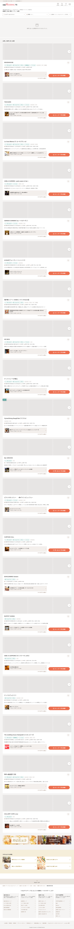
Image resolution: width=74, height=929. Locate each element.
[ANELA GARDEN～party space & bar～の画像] (37, 170)
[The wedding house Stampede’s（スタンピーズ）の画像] (37, 724)
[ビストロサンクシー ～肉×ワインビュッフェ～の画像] (37, 486)
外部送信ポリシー (30, 923)
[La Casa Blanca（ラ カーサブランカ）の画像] (37, 131)
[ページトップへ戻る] (37, 881)
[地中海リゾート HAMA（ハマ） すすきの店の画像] (37, 289)
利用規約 (10, 923)
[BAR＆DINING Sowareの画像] (37, 566)
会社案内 (6, 923)
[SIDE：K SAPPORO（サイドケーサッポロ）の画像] (37, 645)
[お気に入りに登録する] (68, 62)
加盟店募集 (44, 923)
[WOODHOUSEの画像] (37, 51)
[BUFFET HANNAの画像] (37, 605)
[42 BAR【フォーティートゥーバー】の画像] (37, 249)
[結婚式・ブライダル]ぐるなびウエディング (10, 885)
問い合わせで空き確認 (59, 471)
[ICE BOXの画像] (37, 328)
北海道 (34, 885)
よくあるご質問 (67, 923)
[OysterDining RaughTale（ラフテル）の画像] (37, 407)
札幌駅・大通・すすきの (41, 885)
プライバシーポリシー (21, 923)
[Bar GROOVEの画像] (37, 447)
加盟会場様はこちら (37, 923)
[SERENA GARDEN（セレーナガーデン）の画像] (37, 210)
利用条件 (14, 923)
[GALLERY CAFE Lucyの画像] (37, 803)
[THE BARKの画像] (37, 91)
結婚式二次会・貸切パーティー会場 (25, 885)
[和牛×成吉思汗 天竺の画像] (37, 763)
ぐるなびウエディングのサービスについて (55, 923)
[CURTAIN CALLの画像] (37, 526)
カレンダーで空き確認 (59, 75)
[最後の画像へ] (69, 51)
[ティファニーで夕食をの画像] (37, 368)
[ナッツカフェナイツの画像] (37, 684)
